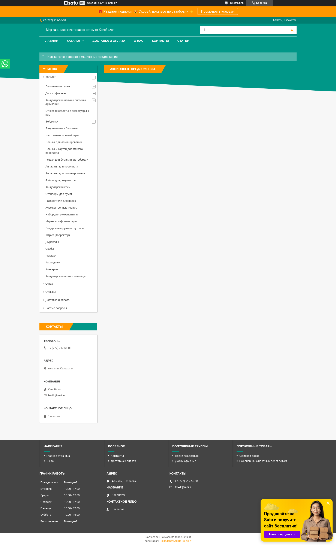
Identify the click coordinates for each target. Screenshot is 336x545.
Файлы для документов (60, 180)
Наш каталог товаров (63, 56)
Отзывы (50, 291)
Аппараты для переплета (61, 166)
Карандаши (52, 262)
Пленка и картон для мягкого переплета (64, 150)
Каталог (74, 40)
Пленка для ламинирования (63, 142)
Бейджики (51, 121)
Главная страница (58, 455)
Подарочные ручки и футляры (64, 228)
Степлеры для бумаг (58, 194)
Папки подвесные (186, 455)
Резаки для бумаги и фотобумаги (66, 159)
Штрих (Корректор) (57, 235)
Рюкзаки (50, 255)
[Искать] (292, 30)
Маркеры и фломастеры (61, 221)
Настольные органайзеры (62, 135)
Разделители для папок (60, 200)
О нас (138, 40)
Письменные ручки (57, 86)
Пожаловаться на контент (175, 540)
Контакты (160, 40)
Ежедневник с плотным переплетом (263, 461)
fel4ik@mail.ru (57, 395)
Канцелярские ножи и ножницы (65, 276)
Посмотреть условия (217, 11)
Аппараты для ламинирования (65, 173)
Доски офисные (55, 93)
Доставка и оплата (108, 40)
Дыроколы (52, 241)
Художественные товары (61, 207)
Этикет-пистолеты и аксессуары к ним (67, 112)
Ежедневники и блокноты (61, 128)
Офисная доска (249, 455)
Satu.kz (187, 537)
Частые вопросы (56, 308)
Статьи (183, 40)
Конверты (51, 269)
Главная (51, 40)
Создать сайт (95, 2)
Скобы (49, 248)
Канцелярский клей (57, 187)
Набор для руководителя (61, 214)
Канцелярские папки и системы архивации (65, 102)
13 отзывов (237, 2)
